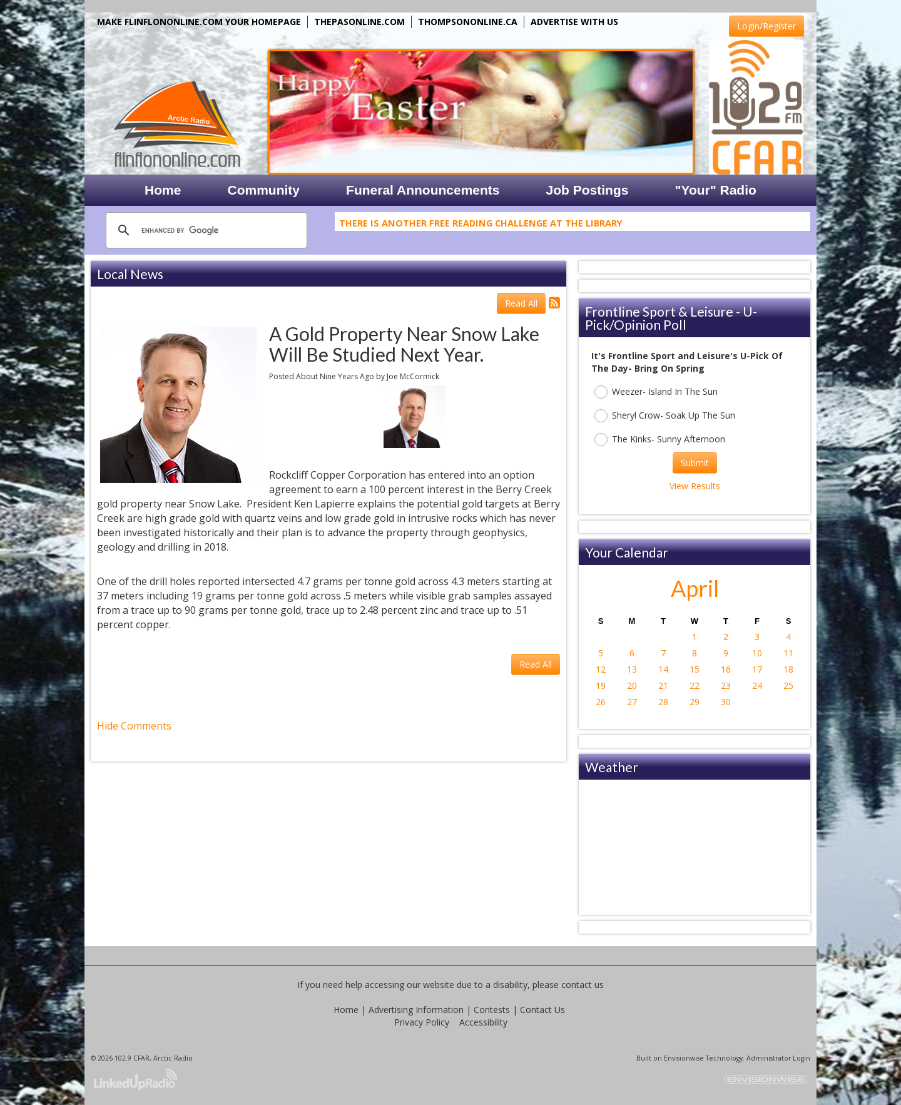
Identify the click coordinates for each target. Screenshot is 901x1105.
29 (695, 702)
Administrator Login (778, 1058)
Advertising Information (416, 1010)
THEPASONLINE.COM (359, 22)
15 (695, 669)
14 (663, 669)
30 (726, 702)
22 (695, 685)
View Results (694, 486)
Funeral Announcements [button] (422, 190)
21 (663, 685)
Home (346, 1010)
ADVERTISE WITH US (574, 22)
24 (757, 685)
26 (601, 702)
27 (632, 702)
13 (632, 669)
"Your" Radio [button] (715, 190)
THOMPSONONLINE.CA (467, 22)
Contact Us (542, 1010)
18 (788, 669)
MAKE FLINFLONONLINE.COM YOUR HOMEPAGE (199, 22)
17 (757, 669)
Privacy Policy (421, 1022)
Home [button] (163, 190)
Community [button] (264, 190)
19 (601, 685)
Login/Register (766, 26)
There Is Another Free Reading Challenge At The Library (481, 225)
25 (788, 685)
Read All (521, 303)
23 (726, 685)
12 (601, 669)
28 (663, 702)
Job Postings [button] (587, 190)
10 (757, 653)
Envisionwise (684, 1058)
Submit (695, 463)
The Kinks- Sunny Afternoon (659, 439)
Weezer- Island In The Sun (656, 392)
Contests (492, 1010)
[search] (204, 230)
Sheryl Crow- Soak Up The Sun (664, 415)
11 (788, 653)
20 (632, 685)
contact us (582, 984)
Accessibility (483, 1022)
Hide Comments (134, 726)
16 (726, 669)
